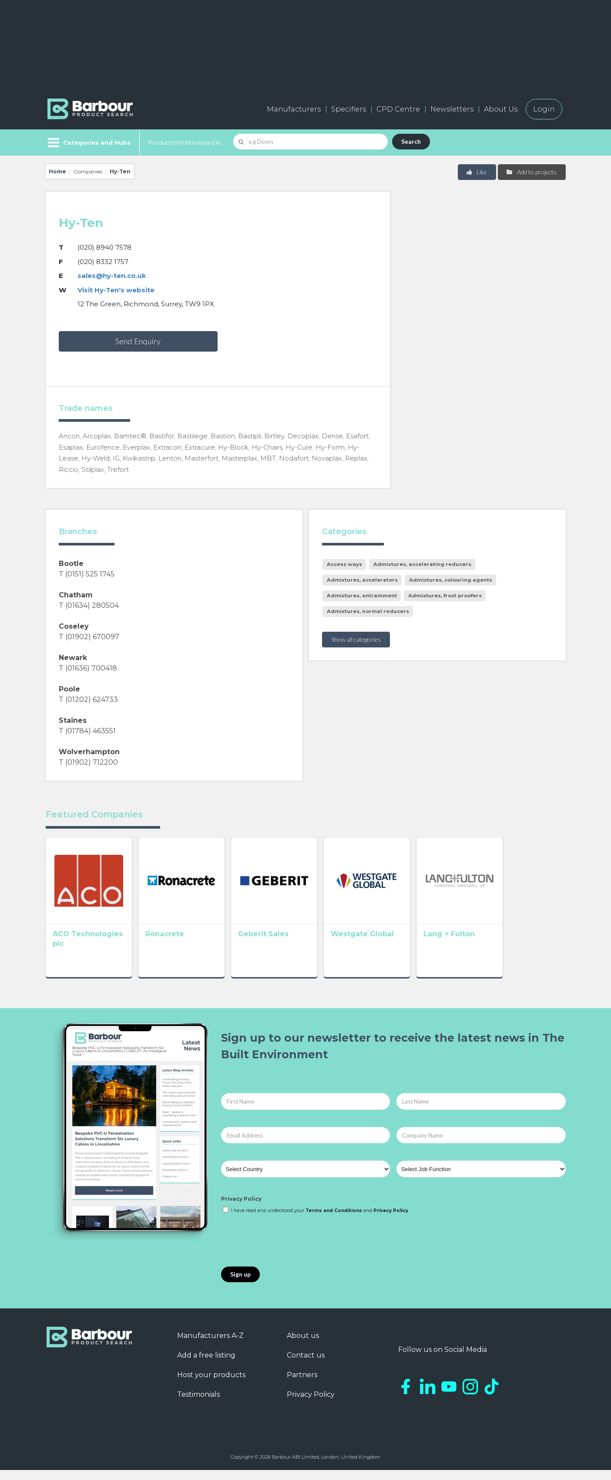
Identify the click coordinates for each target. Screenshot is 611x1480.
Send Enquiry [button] (138, 341)
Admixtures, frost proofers (445, 596)
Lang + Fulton (499, 946)
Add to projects (531, 172)
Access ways (344, 564)
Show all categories (356, 639)
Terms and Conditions (334, 1221)
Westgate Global (400, 946)
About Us (500, 109)
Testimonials (198, 1405)
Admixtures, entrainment (362, 596)
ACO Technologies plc (94, 946)
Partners (302, 1385)
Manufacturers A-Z (210, 1346)
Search (411, 141)
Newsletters (451, 109)
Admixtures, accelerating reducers (422, 564)
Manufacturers (294, 109)
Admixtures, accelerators (362, 580)
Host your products (211, 1385)
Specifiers (348, 109)
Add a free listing (206, 1365)
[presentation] (287, 1251)
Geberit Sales (288, 946)
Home (57, 171)
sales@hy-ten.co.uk (111, 275)
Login (544, 109)
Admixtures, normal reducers (368, 611)
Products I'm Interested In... (186, 142)
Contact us (306, 1365)
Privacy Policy (241, 1209)
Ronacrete (177, 946)
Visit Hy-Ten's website (115, 290)
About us (303, 1346)
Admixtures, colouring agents (450, 580)
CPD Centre (398, 109)
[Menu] (88, 142)
